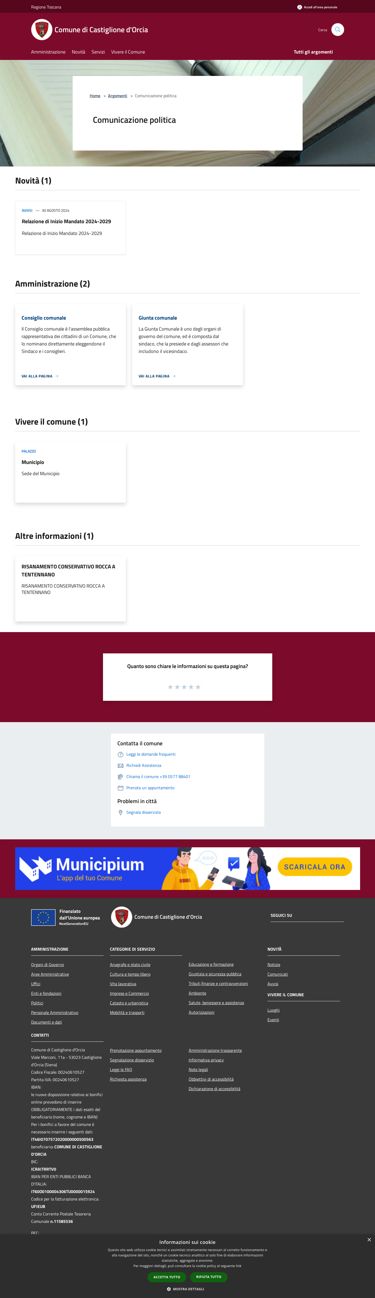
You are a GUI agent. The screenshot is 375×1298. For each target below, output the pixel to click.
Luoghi (273, 1010)
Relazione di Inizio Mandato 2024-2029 (66, 221)
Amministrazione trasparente (215, 1050)
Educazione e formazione (211, 964)
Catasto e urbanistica (129, 1003)
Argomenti (117, 95)
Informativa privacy (206, 1060)
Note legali (198, 1069)
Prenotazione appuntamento (136, 1050)
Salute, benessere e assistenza (216, 1002)
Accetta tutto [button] (167, 1277)
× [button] (369, 1240)
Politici (37, 1003)
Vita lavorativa (123, 983)
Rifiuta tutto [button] (208, 1277)
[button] (187, 1289)
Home (95, 95)
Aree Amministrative (50, 974)
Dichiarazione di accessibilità (214, 1088)
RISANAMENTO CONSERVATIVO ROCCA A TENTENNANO (68, 570)
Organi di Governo (47, 964)
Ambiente (197, 993)
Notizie (273, 964)
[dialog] (187, 1266)
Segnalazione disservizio (132, 1060)
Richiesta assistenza (128, 1079)
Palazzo (29, 451)
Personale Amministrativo (54, 1012)
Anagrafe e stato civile (130, 964)
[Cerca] (337, 29)
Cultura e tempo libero (130, 974)
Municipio (33, 462)
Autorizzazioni (202, 1012)
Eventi (273, 1019)
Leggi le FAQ (121, 1069)
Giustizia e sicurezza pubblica (215, 974)
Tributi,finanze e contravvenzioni (218, 983)
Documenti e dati (46, 1022)
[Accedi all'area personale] (317, 7)
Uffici (35, 983)
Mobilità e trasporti (127, 1012)
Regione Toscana (46, 7)
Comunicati (277, 974)
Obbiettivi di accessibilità (211, 1079)
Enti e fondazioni (46, 993)
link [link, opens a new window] (238, 1266)
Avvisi (27, 210)
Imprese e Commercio (129, 993)
